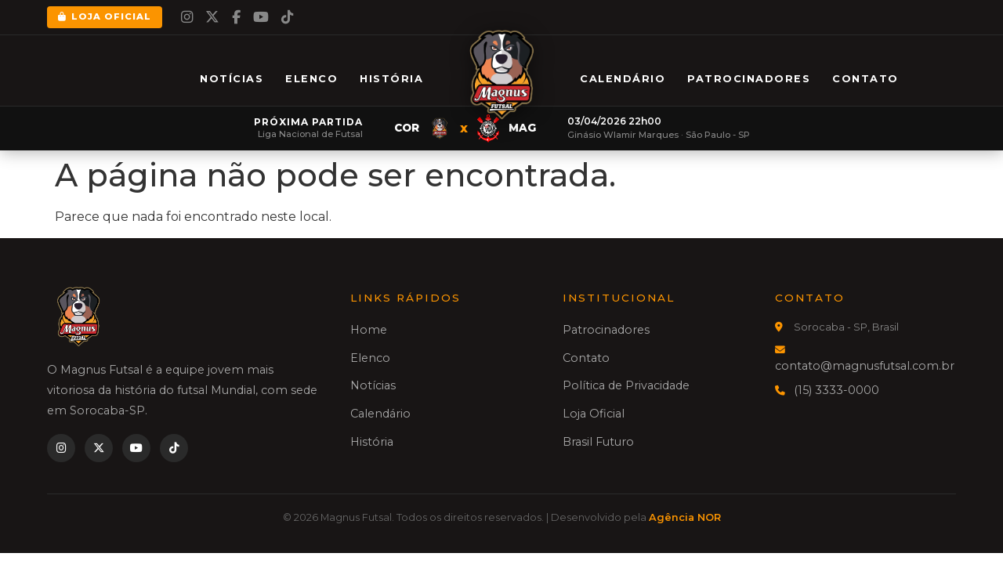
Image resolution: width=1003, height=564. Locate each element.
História (391, 79)
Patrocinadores (748, 79)
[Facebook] (236, 17)
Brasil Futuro (598, 442)
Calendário (622, 79)
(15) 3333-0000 (836, 390)
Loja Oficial (104, 16)
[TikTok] (287, 17)
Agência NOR (685, 517)
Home (368, 330)
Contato (865, 79)
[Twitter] (212, 17)
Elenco (311, 79)
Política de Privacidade (626, 385)
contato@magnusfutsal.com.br (864, 366)
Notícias (231, 79)
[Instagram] (187, 17)
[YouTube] (261, 17)
